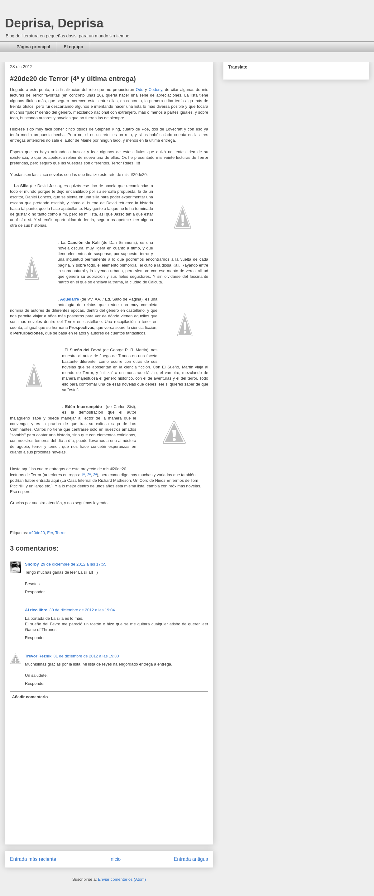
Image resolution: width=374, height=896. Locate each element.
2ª (89, 474)
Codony (155, 89)
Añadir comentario (30, 697)
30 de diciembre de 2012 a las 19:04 (82, 610)
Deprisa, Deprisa (54, 23)
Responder (35, 592)
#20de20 (37, 532)
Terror (60, 532)
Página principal (33, 46)
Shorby (32, 564)
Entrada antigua (191, 859)
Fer (50, 532)
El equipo (73, 46)
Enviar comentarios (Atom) (122, 879)
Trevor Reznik (38, 656)
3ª (95, 474)
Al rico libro (36, 610)
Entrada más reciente (33, 859)
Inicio (115, 859)
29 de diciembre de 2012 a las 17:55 (73, 564)
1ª (83, 474)
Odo (140, 89)
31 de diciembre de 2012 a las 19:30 (86, 656)
